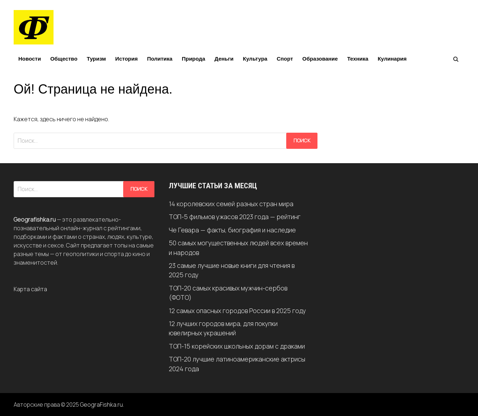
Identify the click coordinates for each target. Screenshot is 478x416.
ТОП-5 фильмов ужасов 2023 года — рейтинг (235, 216)
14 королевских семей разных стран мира (231, 203)
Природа (193, 59)
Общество (64, 59)
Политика (159, 59)
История (126, 59)
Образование (320, 59)
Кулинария (392, 59)
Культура (255, 59)
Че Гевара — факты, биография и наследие (232, 230)
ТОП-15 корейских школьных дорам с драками (237, 346)
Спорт (285, 59)
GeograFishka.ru (101, 404)
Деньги (223, 59)
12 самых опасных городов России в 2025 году (237, 310)
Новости (29, 59)
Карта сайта (30, 289)
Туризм (96, 59)
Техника (357, 59)
